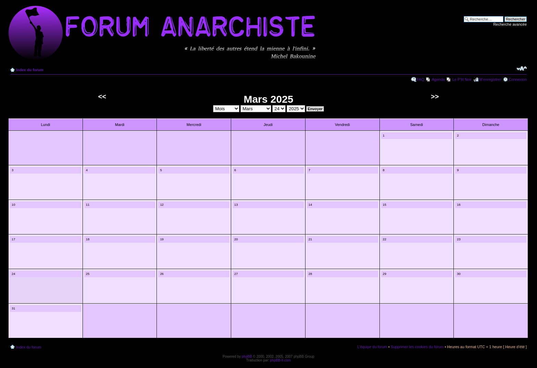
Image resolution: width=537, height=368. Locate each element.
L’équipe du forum (372, 347)
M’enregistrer (490, 79)
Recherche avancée (510, 24)
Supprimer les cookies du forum (417, 347)
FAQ (420, 79)
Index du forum (29, 70)
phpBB (247, 356)
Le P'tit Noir (462, 79)
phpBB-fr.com (280, 360)
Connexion (518, 79)
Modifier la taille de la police (522, 68)
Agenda (438, 79)
